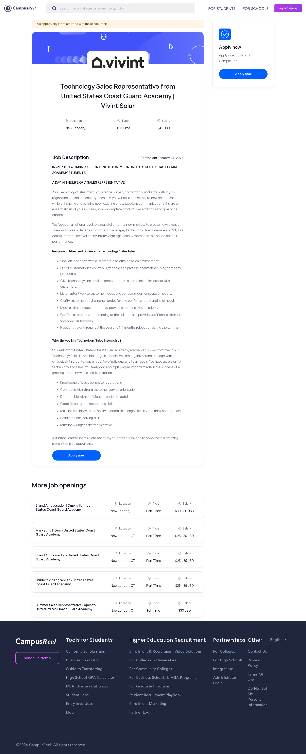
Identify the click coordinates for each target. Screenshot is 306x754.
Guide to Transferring (84, 669)
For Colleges (224, 651)
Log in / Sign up (288, 8)
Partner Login (141, 712)
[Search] (120, 8)
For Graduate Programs (149, 686)
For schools (256, 9)
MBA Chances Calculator (87, 686)
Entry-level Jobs (80, 704)
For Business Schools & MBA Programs (163, 678)
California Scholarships (85, 651)
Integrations (223, 669)
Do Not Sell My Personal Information (258, 697)
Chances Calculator (82, 660)
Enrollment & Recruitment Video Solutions (165, 651)
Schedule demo (37, 658)
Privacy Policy (254, 663)
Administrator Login (225, 680)
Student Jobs (77, 695)
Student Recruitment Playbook (155, 695)
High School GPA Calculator (90, 678)
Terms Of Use (255, 677)
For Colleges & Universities (152, 660)
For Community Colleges (150, 669)
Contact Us (257, 651)
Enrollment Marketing (147, 704)
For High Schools (228, 660)
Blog (70, 712)
